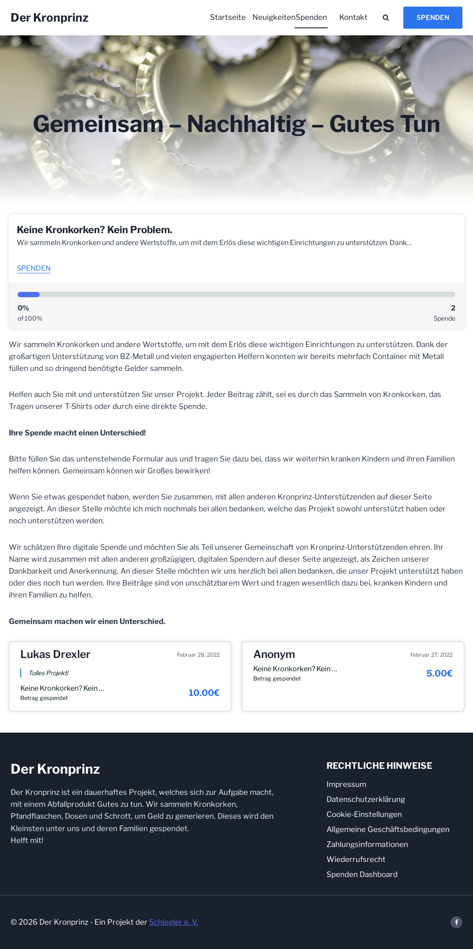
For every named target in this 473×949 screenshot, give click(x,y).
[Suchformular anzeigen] (385, 17)
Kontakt (353, 17)
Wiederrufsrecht (356, 859)
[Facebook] (456, 922)
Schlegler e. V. (173, 922)
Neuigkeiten (271, 17)
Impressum (346, 784)
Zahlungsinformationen (367, 844)
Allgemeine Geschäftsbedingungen (388, 829)
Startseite (228, 17)
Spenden (311, 17)
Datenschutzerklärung (366, 799)
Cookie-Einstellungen (364, 814)
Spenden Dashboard (362, 874)
